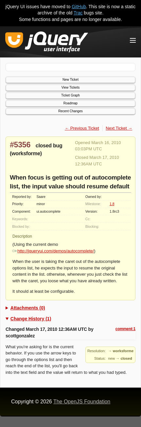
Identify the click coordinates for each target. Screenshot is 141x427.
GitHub (79, 6)
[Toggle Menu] (133, 40)
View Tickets (70, 87)
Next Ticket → (119, 128)
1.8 (112, 204)
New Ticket (70, 79)
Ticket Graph (70, 95)
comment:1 (125, 329)
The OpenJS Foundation (81, 401)
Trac (78, 12)
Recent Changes (70, 111)
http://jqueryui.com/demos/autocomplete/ (53, 250)
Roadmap (70, 103)
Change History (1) (30, 318)
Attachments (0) (27, 307)
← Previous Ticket (82, 128)
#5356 (20, 144)
